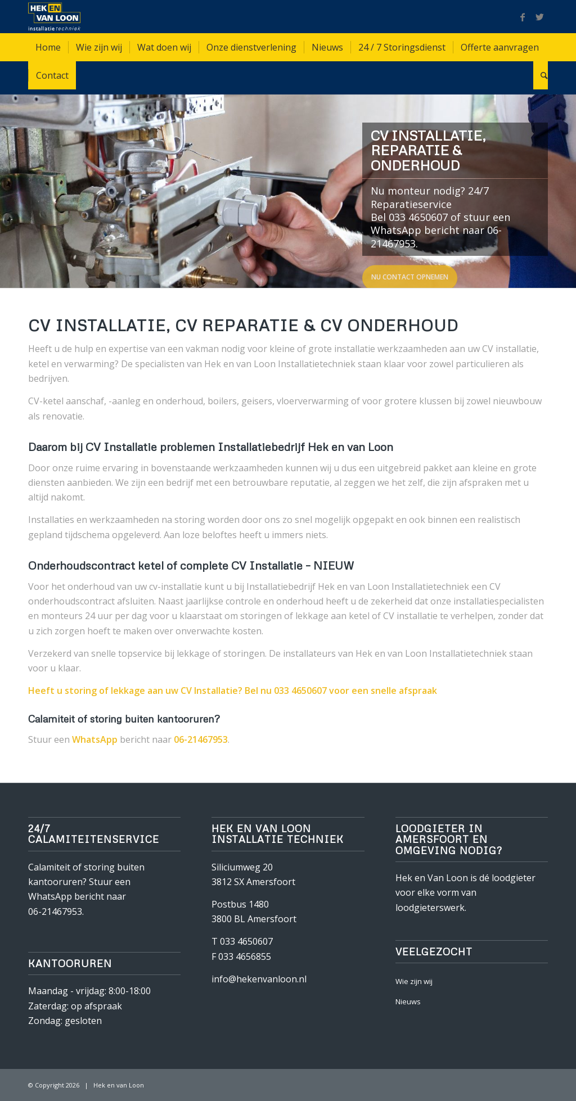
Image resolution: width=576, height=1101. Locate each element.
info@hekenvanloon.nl (259, 979)
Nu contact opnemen (409, 276)
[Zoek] (540, 75)
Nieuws (408, 1001)
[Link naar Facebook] (522, 16)
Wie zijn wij (414, 981)
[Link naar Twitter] (539, 16)
